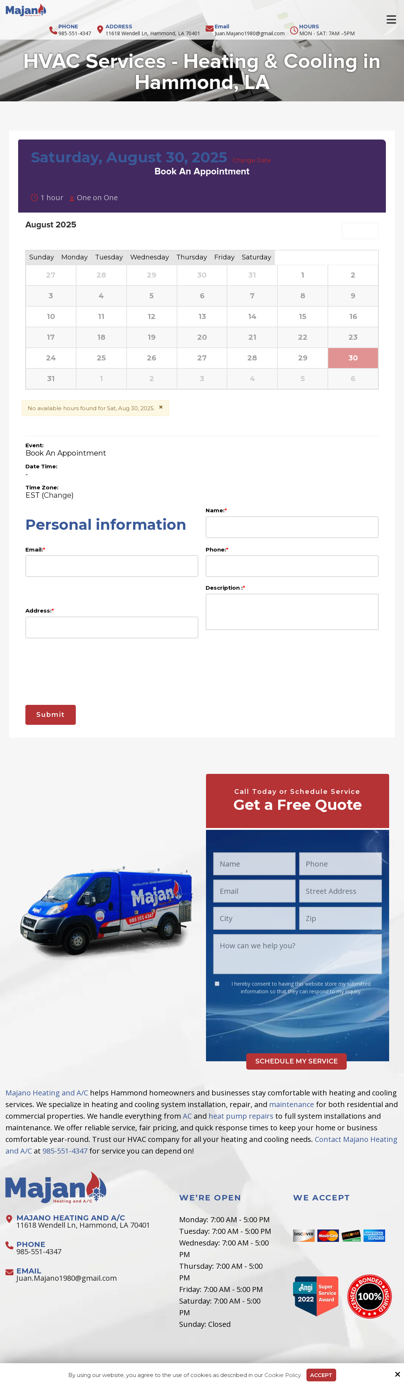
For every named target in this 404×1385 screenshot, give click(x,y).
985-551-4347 (74, 33)
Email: (35, 549)
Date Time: (41, 466)
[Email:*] (111, 566)
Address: (39, 610)
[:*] (217, 983)
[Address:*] (111, 627)
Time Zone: (41, 487)
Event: (34, 445)
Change (57, 495)
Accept (321, 1375)
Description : (225, 587)
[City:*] (254, 918)
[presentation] (202, 667)
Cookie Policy (282, 1375)
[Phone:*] (292, 566)
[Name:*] (292, 527)
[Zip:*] (340, 918)
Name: (216, 510)
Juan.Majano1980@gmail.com (250, 33)
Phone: (217, 549)
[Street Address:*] (340, 891)
